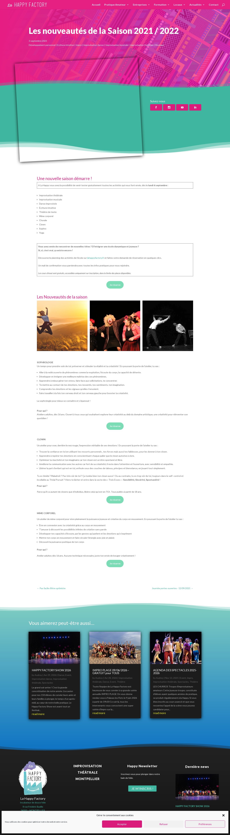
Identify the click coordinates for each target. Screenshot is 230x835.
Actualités (195, 5)
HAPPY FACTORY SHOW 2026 (51, 670)
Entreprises (140, 5)
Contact (213, 5)
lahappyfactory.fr (95, 257)
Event (68, 675)
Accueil (96, 5)
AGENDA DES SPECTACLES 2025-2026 (175, 671)
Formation (160, 5)
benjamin (136, 826)
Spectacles (47, 682)
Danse (61, 675)
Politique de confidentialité (82, 830)
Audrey (38, 675)
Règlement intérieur (150, 830)
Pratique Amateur (115, 5)
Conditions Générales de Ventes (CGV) (118, 830)
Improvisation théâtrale (165, 681)
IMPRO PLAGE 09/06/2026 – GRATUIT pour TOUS (110, 671)
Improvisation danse (42, 678)
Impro (190, 678)
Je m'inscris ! (142, 788)
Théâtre (121, 681)
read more (38, 714)
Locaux (178, 5)
